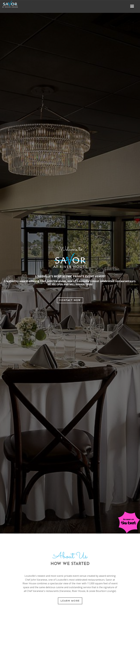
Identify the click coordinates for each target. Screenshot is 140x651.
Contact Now (70, 300)
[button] (132, 6)
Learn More (70, 602)
